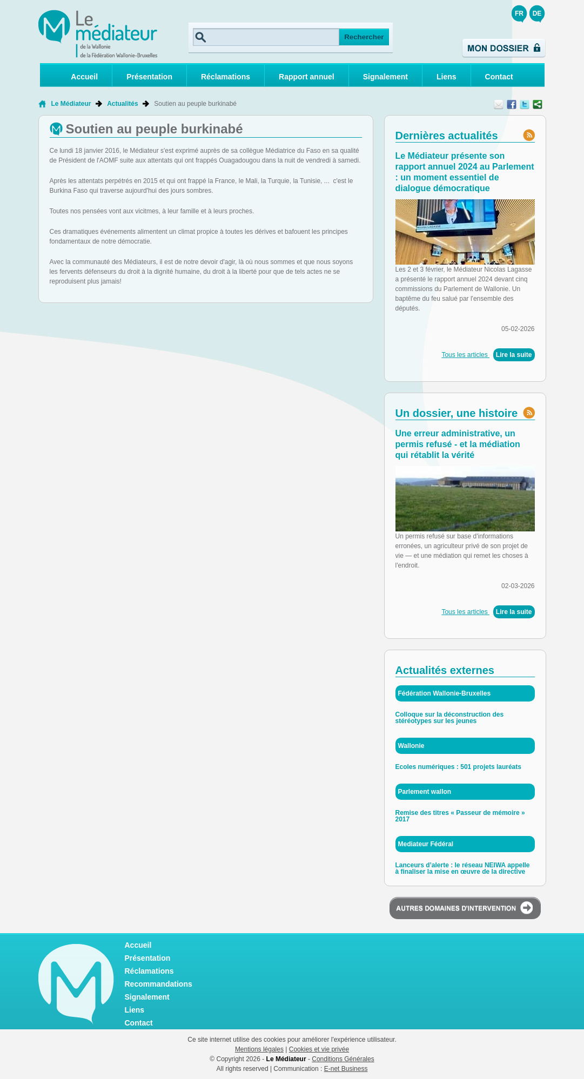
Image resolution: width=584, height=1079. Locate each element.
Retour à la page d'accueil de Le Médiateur (41, 103)
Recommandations (158, 984)
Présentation (149, 76)
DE (537, 13)
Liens (447, 76)
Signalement (385, 76)
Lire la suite (514, 355)
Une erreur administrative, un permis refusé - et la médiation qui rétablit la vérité (457, 444)
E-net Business (346, 1069)
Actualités (122, 103)
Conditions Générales (343, 1059)
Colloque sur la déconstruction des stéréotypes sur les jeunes (449, 718)
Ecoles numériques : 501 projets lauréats (458, 767)
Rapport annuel (306, 76)
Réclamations (225, 76)
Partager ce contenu (537, 104)
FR (519, 13)
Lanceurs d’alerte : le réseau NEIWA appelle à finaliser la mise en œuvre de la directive (462, 868)
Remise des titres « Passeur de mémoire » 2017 (460, 816)
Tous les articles (465, 355)
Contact (499, 76)
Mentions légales (259, 1049)
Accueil (84, 76)
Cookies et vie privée (319, 1049)
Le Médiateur (71, 103)
